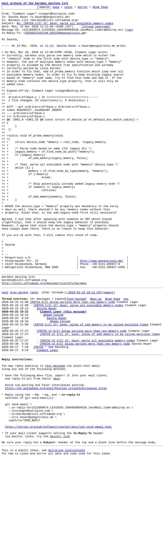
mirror (89, 8)
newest (108, 349)
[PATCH (38, 414)
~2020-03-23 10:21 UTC (84, 349)
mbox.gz (96, 356)
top (125, 356)
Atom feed (106, 8)
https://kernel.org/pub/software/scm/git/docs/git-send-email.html (58, 509)
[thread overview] (96, 31)
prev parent (19, 349)
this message (55, 435)
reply (34, 349)
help (62, 8)
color (75, 8)
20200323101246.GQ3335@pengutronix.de (55, 38)
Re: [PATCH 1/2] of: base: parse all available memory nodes (65, 27)
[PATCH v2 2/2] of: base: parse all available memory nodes (87, 406)
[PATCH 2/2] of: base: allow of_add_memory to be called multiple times (90, 387)
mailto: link (60, 520)
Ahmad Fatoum (53, 376)
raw (129, 35)
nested (80, 356)
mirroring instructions (66, 535)
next (5, 349)
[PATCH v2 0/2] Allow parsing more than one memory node (82, 395)
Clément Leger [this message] (63, 372)
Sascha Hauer (47, 368)
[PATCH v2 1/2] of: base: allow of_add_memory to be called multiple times (100, 399)
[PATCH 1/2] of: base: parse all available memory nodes (78, 364)
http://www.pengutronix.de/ (101, 312)
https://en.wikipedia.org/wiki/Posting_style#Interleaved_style (56, 462)
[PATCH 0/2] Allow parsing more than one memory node (72, 360)
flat (70, 356)
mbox (56, 451)
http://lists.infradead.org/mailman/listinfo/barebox (44, 339)
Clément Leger (47, 418)
